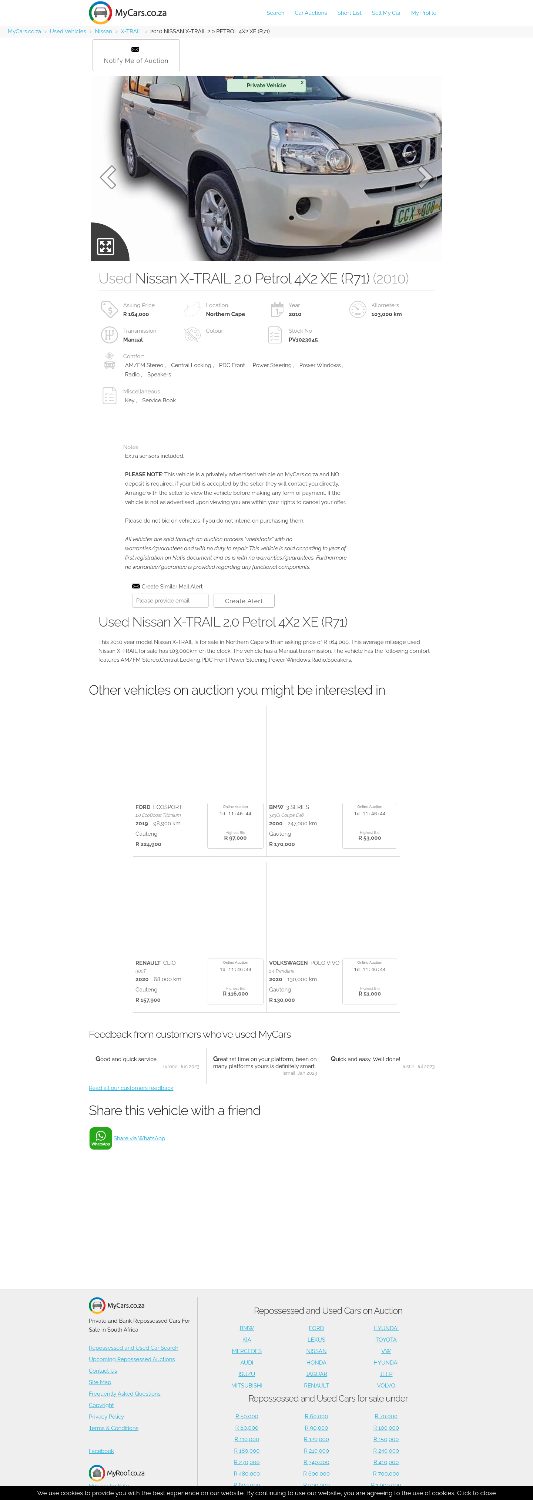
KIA (246, 1339)
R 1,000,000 (386, 1485)
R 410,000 (386, 1462)
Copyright (101, 1405)
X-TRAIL (131, 31)
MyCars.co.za (24, 31)
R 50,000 (246, 1416)
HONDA (316, 1362)
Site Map (100, 1382)
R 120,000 (316, 1439)
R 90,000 (316, 1428)
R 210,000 (316, 1450)
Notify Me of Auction (136, 55)
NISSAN (316, 1351)
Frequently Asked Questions (125, 1393)
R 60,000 (316, 1416)
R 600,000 (316, 1473)
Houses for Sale (116, 1477)
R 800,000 (247, 1485)
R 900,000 (316, 1485)
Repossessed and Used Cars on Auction (328, 1310)
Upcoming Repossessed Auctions (132, 1359)
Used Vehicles (68, 31)
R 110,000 (247, 1439)
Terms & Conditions (113, 1428)
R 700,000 (386, 1473)
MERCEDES (247, 1351)
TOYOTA (386, 1339)
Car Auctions (311, 13)
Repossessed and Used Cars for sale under (328, 1398)
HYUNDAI (386, 1328)
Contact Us (103, 1371)
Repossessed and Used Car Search (133, 1348)
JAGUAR (316, 1374)
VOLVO (386, 1385)
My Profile (423, 13)
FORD (316, 1328)
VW (386, 1351)
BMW (246, 1328)
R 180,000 (246, 1450)
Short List (350, 13)
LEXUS (316, 1339)
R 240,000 (386, 1450)
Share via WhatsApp (139, 1138)
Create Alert (244, 601)
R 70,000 (386, 1416)
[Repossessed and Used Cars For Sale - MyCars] (132, 12)
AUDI (246, 1362)
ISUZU (246, 1374)
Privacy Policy (106, 1416)
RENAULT (316, 1385)
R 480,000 (247, 1473)
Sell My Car (386, 13)
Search (275, 13)
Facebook (101, 1451)
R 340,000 (316, 1462)
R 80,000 (247, 1428)
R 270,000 (247, 1462)
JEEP (386, 1374)
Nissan (103, 31)
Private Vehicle (275, 84)
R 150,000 (386, 1439)
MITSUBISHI (246, 1385)
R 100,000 (386, 1428)
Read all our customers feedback (131, 1088)
